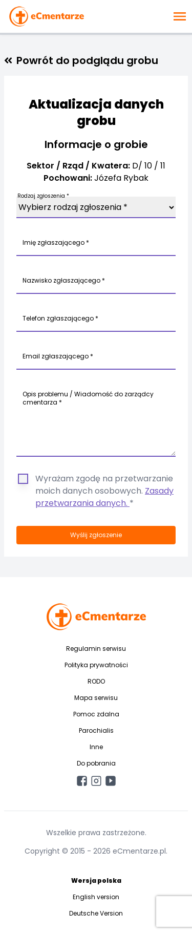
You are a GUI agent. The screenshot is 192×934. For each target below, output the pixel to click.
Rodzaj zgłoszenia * (43, 196)
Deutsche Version (96, 913)
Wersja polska (96, 880)
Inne (96, 746)
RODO (96, 681)
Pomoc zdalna (96, 714)
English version (96, 897)
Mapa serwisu (96, 697)
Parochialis (96, 730)
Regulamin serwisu (96, 648)
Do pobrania (96, 763)
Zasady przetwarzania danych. (104, 497)
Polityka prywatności (96, 665)
